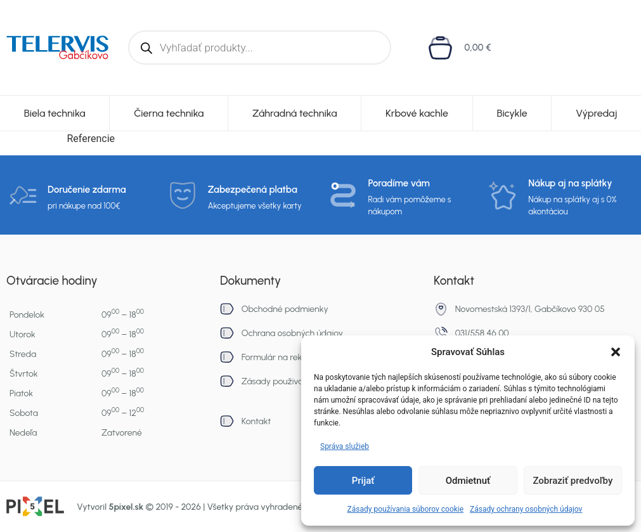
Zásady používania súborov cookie (405, 509)
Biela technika (55, 113)
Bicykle (511, 113)
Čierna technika (169, 113)
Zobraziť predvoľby (572, 480)
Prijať (363, 480)
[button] (615, 352)
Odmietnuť (468, 480)
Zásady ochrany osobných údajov (526, 509)
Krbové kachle (416, 113)
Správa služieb (344, 446)
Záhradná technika (294, 113)
